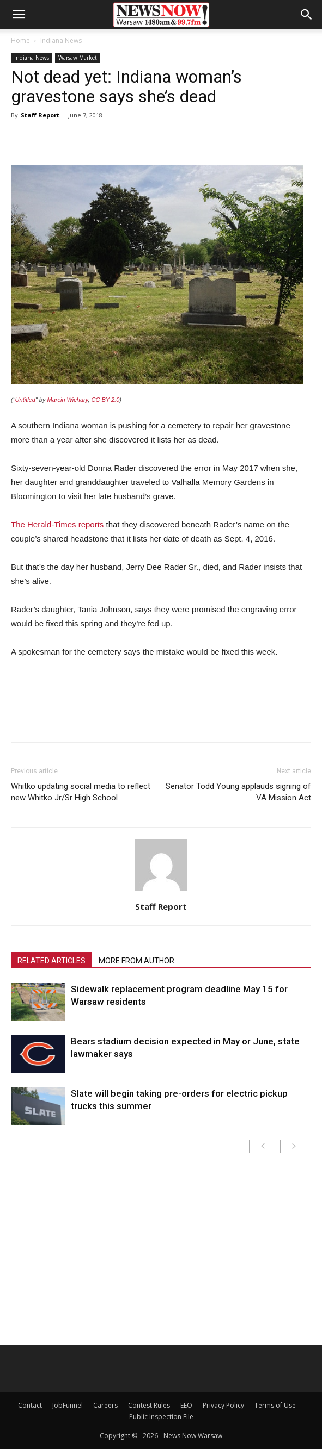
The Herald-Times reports (57, 524)
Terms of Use (275, 1405)
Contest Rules (149, 1405)
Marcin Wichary (67, 399)
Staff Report (40, 115)
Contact (30, 1405)
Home (20, 40)
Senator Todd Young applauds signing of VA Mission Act (238, 792)
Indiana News (61, 40)
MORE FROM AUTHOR (136, 960)
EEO (186, 1405)
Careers (105, 1405)
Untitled (25, 399)
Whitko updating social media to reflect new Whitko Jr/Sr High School (80, 792)
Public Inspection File (161, 1416)
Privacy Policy (223, 1405)
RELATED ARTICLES (51, 960)
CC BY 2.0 (106, 399)
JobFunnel (67, 1405)
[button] (306, 14)
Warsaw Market (77, 57)
